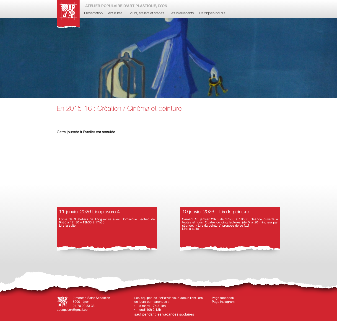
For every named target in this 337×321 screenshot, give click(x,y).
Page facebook (223, 298)
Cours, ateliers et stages (146, 13)
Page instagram (223, 301)
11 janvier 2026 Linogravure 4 (89, 212)
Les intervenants (182, 13)
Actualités (115, 13)
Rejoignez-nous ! (212, 13)
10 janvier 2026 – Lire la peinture (215, 212)
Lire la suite (67, 225)
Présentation (93, 13)
